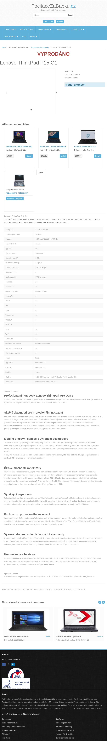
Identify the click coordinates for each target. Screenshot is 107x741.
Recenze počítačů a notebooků (13, 727)
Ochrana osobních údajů (65, 730)
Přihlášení (5, 734)
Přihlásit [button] (60, 21)
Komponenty (61, 29)
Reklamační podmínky (64, 727)
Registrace (6, 738)
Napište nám (60, 719)
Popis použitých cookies (64, 734)
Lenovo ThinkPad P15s (85, 147)
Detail (29, 156)
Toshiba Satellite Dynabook (68, 636)
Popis (41, 172)
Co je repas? (7, 719)
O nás (33, 36)
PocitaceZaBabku (53, 6)
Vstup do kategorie (14, 198)
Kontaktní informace (12, 659)
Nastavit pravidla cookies (65, 738)
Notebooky (10, 29)
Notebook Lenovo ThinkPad (18, 147)
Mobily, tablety (44, 29)
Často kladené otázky (10, 723)
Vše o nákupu (11, 36)
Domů (4, 47)
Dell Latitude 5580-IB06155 (16, 636)
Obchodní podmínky (63, 723)
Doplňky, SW (78, 29)
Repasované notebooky (40, 47)
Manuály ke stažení (9, 730)
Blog (24, 36)
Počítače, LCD (26, 29)
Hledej (70, 15)
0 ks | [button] (48, 21)
